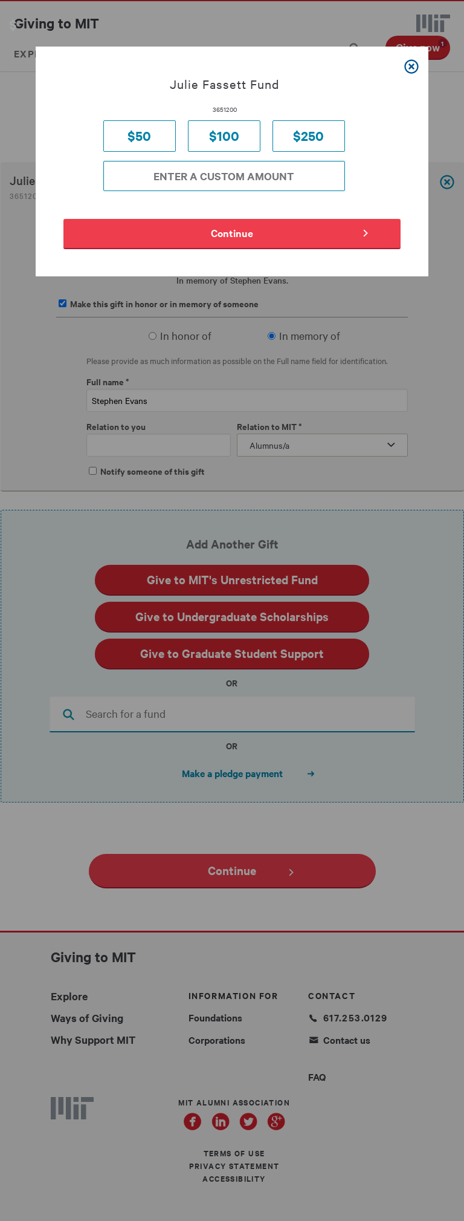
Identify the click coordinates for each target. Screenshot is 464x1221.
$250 (308, 136)
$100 (224, 136)
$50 (139, 136)
